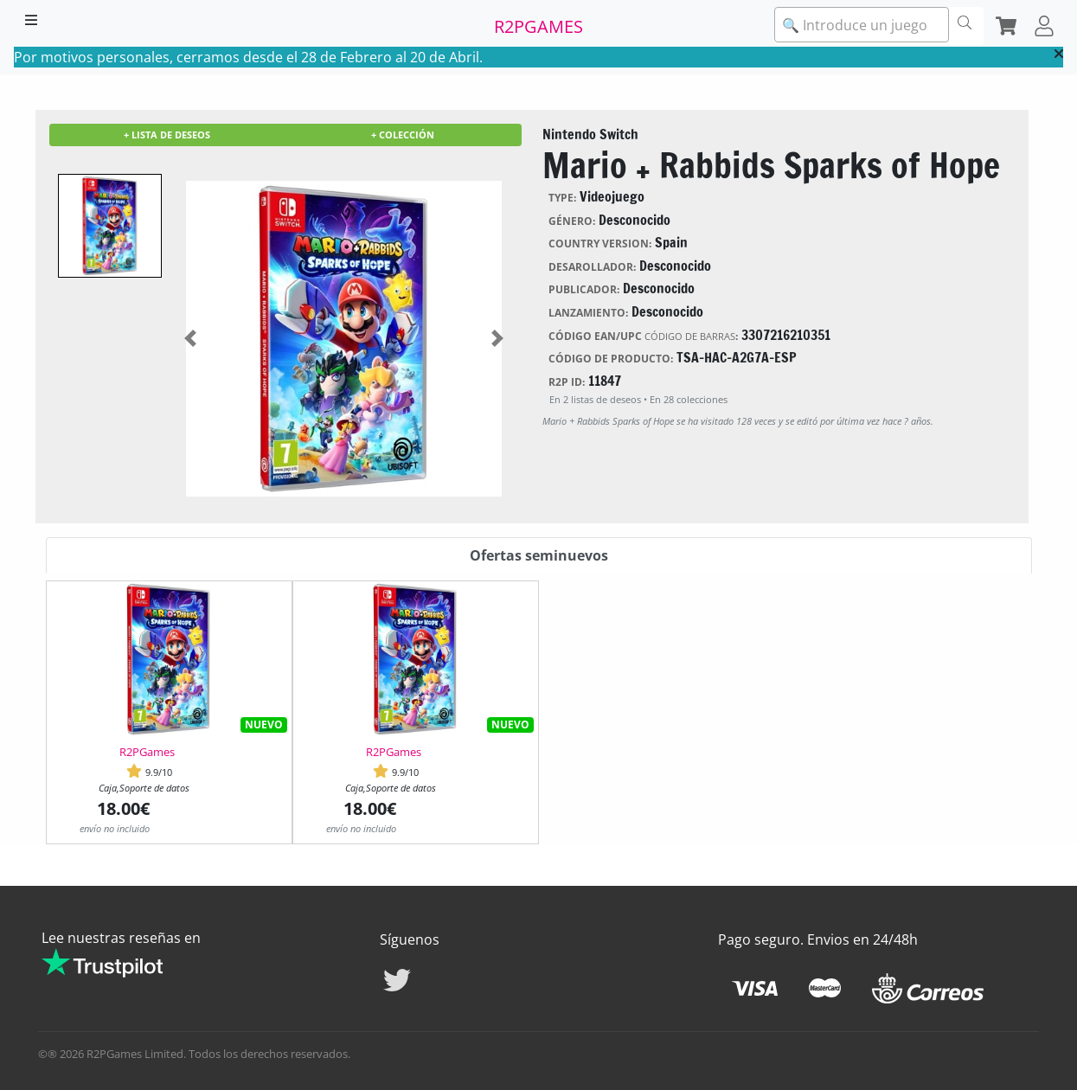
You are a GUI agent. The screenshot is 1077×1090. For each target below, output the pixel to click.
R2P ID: (566, 382)
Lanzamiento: (588, 312)
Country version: (599, 243)
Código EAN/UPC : (643, 336)
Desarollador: (592, 267)
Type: (562, 197)
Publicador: (583, 289)
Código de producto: (610, 358)
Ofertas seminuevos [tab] (539, 555)
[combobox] (861, 24)
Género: (571, 221)
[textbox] (861, 25)
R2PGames (147, 752)
